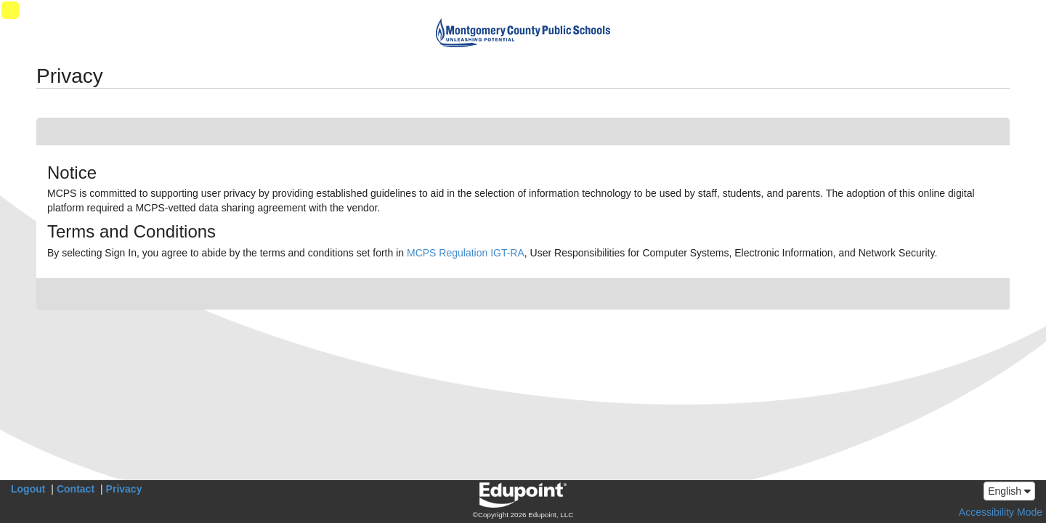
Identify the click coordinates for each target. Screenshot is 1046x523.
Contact (75, 489)
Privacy (124, 489)
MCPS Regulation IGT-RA (465, 253)
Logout (28, 489)
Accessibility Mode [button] (1000, 512)
